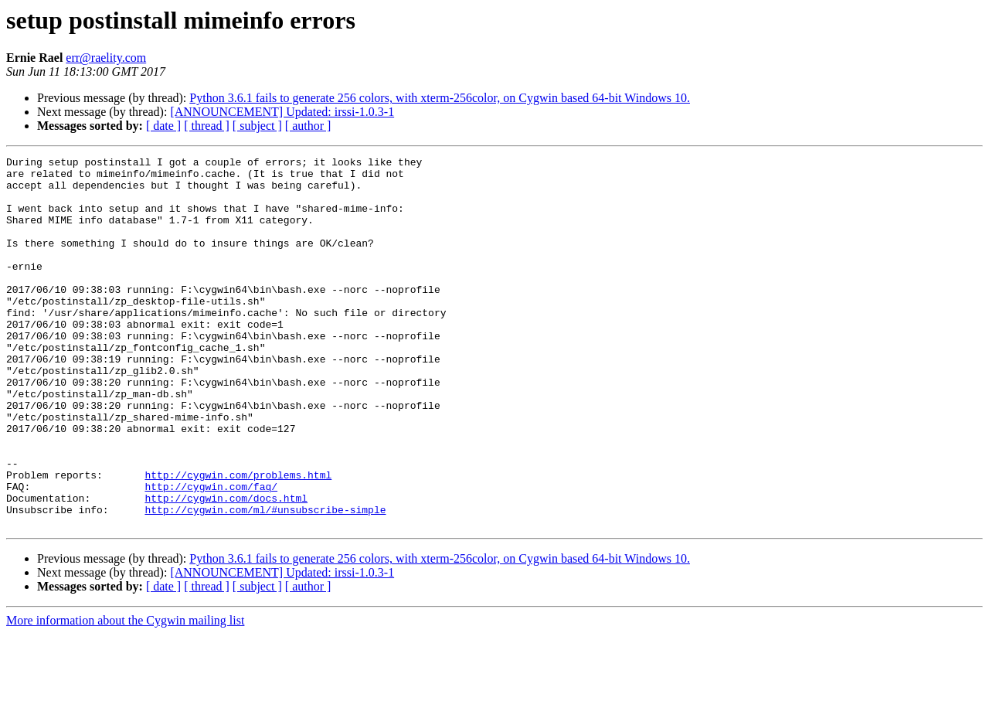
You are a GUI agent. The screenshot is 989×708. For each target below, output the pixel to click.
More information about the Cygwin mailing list (125, 694)
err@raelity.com (106, 57)
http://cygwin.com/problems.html (237, 539)
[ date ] (163, 125)
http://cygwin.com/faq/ (210, 553)
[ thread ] (206, 125)
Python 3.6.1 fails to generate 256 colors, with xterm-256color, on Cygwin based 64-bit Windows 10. (439, 97)
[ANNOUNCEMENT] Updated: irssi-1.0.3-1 (282, 111)
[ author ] (308, 125)
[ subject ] (257, 125)
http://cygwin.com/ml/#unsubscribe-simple (265, 581)
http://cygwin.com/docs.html (226, 567)
